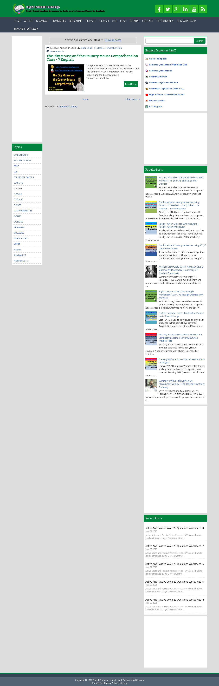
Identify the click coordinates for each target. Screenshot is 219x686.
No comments (57, 51)
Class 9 (104, 21)
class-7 (100, 47)
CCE (114, 21)
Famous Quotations (160, 70)
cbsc (16, 166)
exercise (18, 221)
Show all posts (113, 40)
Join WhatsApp (186, 21)
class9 (17, 205)
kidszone (19, 232)
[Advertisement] (27, 89)
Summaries (59, 21)
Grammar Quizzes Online (163, 82)
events (17, 216)
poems (17, 249)
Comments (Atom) (68, 106)
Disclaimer (97, 683)
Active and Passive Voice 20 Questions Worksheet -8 (174, 528)
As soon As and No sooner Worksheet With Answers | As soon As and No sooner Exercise (181, 180)
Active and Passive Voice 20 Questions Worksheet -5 (174, 581)
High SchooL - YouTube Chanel (166, 94)
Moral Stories (157, 100)
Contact (147, 21)
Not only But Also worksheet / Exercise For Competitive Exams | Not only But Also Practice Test (180, 337)
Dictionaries (165, 21)
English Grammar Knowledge (106, 680)
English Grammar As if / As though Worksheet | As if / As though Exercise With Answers (181, 294)
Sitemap (123, 683)
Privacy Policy (110, 683)
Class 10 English (158, 58)
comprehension (113, 47)
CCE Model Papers (24, 177)
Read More (131, 84)
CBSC (123, 21)
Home (17, 21)
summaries (20, 255)
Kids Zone (75, 21)
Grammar (42, 21)
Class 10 (91, 21)
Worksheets (21, 260)
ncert (17, 244)
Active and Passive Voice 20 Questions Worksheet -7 (174, 546)
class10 (18, 199)
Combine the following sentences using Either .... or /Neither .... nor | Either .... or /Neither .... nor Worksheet (179, 205)
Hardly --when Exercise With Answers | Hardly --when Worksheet (179, 225)
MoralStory (21, 238)
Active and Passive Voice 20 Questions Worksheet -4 (174, 599)
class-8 (18, 194)
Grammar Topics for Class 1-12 (166, 88)
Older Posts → (133, 99)
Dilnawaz (139, 680)
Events (134, 21)
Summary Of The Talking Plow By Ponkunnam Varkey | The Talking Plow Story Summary (182, 384)
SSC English (155, 106)
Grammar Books (158, 76)
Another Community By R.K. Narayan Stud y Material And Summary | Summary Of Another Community (181, 270)
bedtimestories (22, 160)
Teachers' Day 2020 (26, 28)
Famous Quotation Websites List (168, 64)
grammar (19, 227)
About (28, 21)
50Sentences (21, 155)
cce (15, 171)
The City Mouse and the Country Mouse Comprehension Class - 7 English (92, 58)
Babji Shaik (87, 47)
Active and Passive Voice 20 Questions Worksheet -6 (174, 564)
